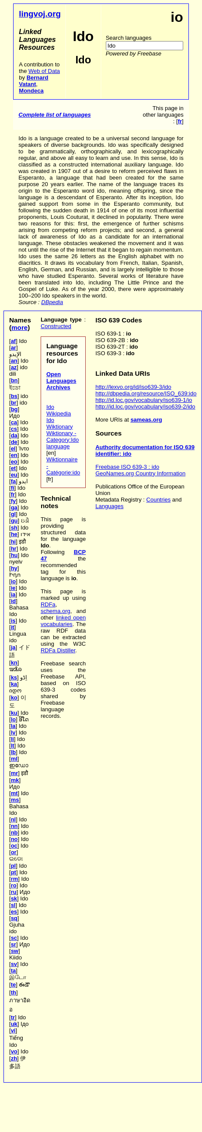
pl (13, 865)
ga (14, 507)
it (12, 627)
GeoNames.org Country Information (140, 473)
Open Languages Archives (61, 381)
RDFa (48, 604)
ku (14, 713)
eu (14, 474)
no (14, 839)
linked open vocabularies (63, 620)
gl (13, 514)
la (13, 726)
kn (14, 662)
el (13, 448)
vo (14, 1051)
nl (13, 819)
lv (13, 732)
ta (13, 970)
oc (14, 845)
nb (14, 832)
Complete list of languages (54, 114)
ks (14, 677)
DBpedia (52, 302)
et (13, 468)
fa (13, 481)
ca (14, 422)
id (13, 601)
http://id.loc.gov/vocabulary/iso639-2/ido (145, 406)
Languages (109, 506)
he (14, 534)
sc (14, 938)
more (19, 327)
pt (13, 872)
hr (14, 548)
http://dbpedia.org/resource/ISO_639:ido (145, 393)
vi (13, 1030)
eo (14, 461)
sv (14, 964)
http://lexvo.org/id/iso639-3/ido (133, 387)
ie (13, 588)
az (14, 367)
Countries (158, 499)
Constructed (56, 326)
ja (13, 647)
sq (14, 918)
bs (14, 396)
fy (13, 501)
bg (14, 409)
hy (14, 568)
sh (14, 527)
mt (14, 793)
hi (13, 541)
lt (12, 745)
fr (13, 494)
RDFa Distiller (58, 650)
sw (14, 951)
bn (14, 380)
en (14, 455)
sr (13, 944)
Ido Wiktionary (59, 423)
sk (14, 898)
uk (14, 1024)
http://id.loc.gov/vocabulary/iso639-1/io (143, 400)
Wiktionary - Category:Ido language (62, 440)
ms (15, 799)
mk (15, 780)
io (13, 581)
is (13, 620)
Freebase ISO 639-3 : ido (127, 467)
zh (14, 1058)
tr (13, 1017)
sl (13, 905)
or (14, 852)
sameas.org (146, 419)
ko (14, 697)
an (14, 360)
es (14, 911)
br (14, 402)
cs (14, 429)
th (13, 992)
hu (14, 555)
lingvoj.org (40, 13)
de (14, 442)
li (12, 739)
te (13, 984)
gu (14, 520)
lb (13, 752)
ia (13, 594)
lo (13, 719)
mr (14, 773)
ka (14, 684)
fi (12, 488)
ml (14, 758)
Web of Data (44, 71)
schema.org (55, 611)
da (14, 435)
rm (14, 879)
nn (14, 826)
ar (13, 347)
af (13, 341)
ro (14, 885)
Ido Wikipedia (58, 410)
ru (14, 892)
